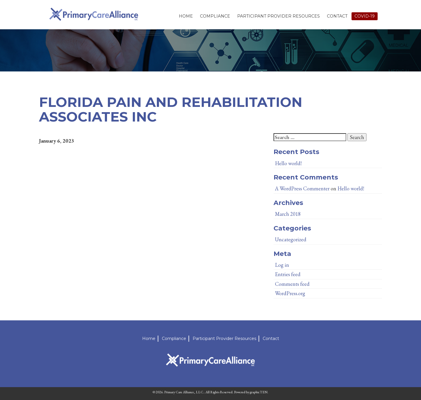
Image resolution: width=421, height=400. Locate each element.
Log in (282, 264)
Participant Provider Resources (278, 16)
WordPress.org (290, 293)
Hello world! (288, 163)
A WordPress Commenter (302, 188)
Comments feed (292, 284)
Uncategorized (290, 239)
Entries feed (288, 274)
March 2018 (288, 214)
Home (186, 16)
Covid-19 (364, 16)
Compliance (215, 16)
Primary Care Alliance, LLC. (184, 392)
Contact (337, 16)
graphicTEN (258, 392)
